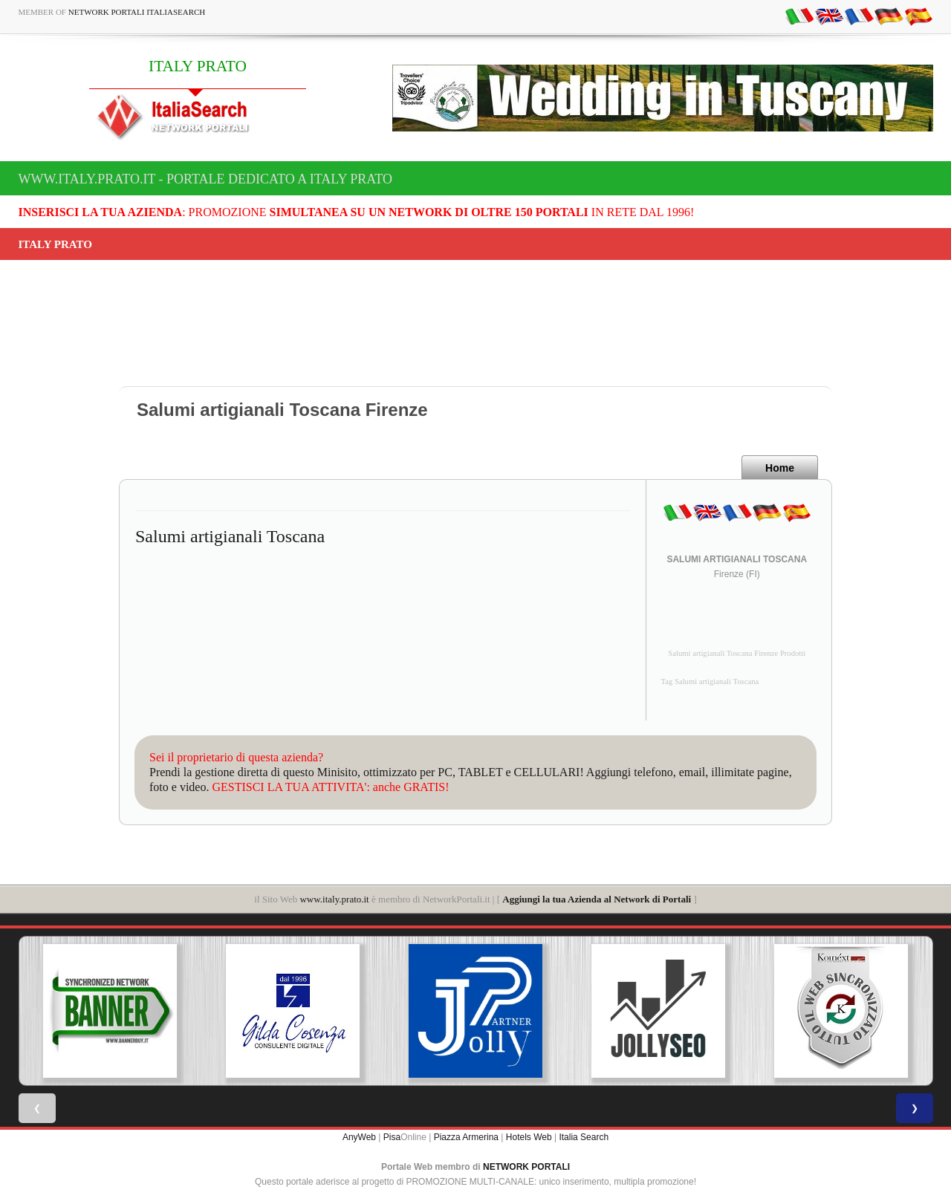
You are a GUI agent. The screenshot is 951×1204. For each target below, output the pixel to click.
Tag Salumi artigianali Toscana (710, 681)
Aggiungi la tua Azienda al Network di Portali (596, 899)
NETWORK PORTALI (526, 1167)
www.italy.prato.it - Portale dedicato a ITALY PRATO (206, 179)
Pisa (391, 1137)
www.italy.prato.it (334, 899)
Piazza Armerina (466, 1137)
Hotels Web (529, 1137)
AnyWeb (359, 1137)
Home (779, 468)
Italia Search (583, 1137)
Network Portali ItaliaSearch (137, 11)
